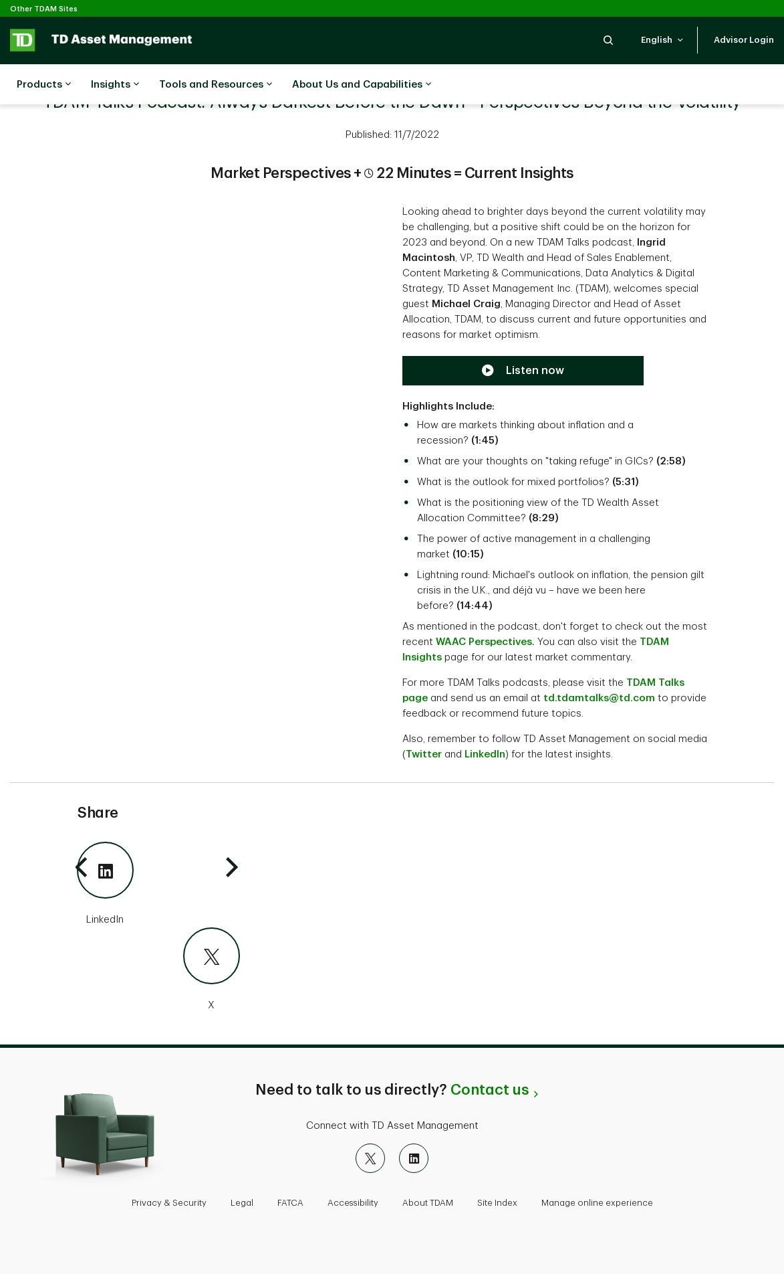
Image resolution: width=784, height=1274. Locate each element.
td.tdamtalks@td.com (599, 698)
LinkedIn (485, 754)
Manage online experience (597, 1202)
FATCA (290, 1202)
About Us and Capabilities (361, 85)
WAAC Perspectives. (485, 642)
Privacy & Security (169, 1202)
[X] (158, 970)
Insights (115, 85)
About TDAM (427, 1202)
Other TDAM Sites (44, 9)
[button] (608, 40)
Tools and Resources (215, 85)
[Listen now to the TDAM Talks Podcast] (523, 370)
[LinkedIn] (158, 884)
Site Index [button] (497, 1202)
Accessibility (353, 1202)
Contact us (489, 1090)
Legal (242, 1202)
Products (44, 85)
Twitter (424, 754)
